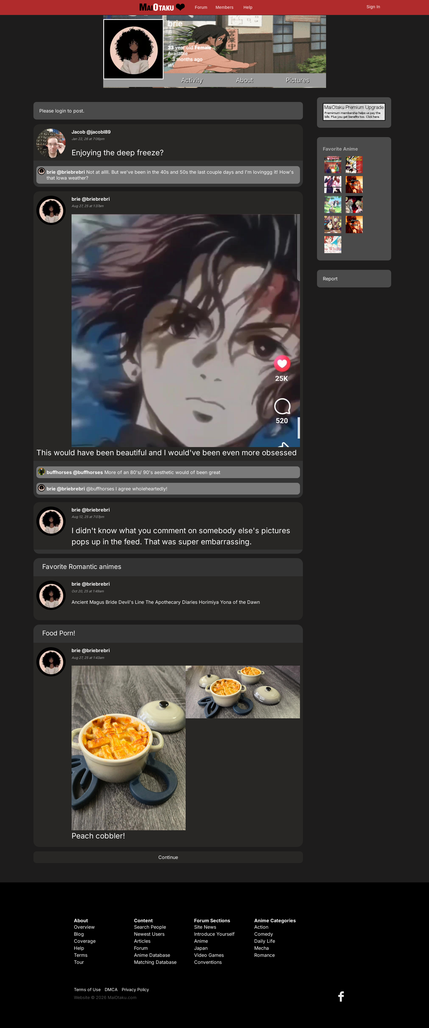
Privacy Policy (135, 989)
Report (330, 279)
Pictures (297, 80)
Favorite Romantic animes (81, 566)
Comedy (263, 934)
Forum (201, 7)
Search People (150, 927)
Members (224, 7)
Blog (79, 934)
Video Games (209, 955)
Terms (80, 955)
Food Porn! (58, 633)
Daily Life (264, 941)
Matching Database (155, 962)
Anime (201, 941)
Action (261, 927)
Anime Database (152, 955)
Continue (168, 857)
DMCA (111, 989)
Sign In (373, 6)
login (60, 111)
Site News (205, 927)
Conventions (208, 962)
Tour (79, 962)
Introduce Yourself (214, 934)
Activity (192, 80)
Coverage (85, 941)
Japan (201, 948)
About (244, 80)
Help (248, 7)
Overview (84, 927)
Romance (264, 955)
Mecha (261, 948)
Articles (142, 941)
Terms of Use (87, 989)
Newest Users (149, 934)
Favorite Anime (340, 149)
